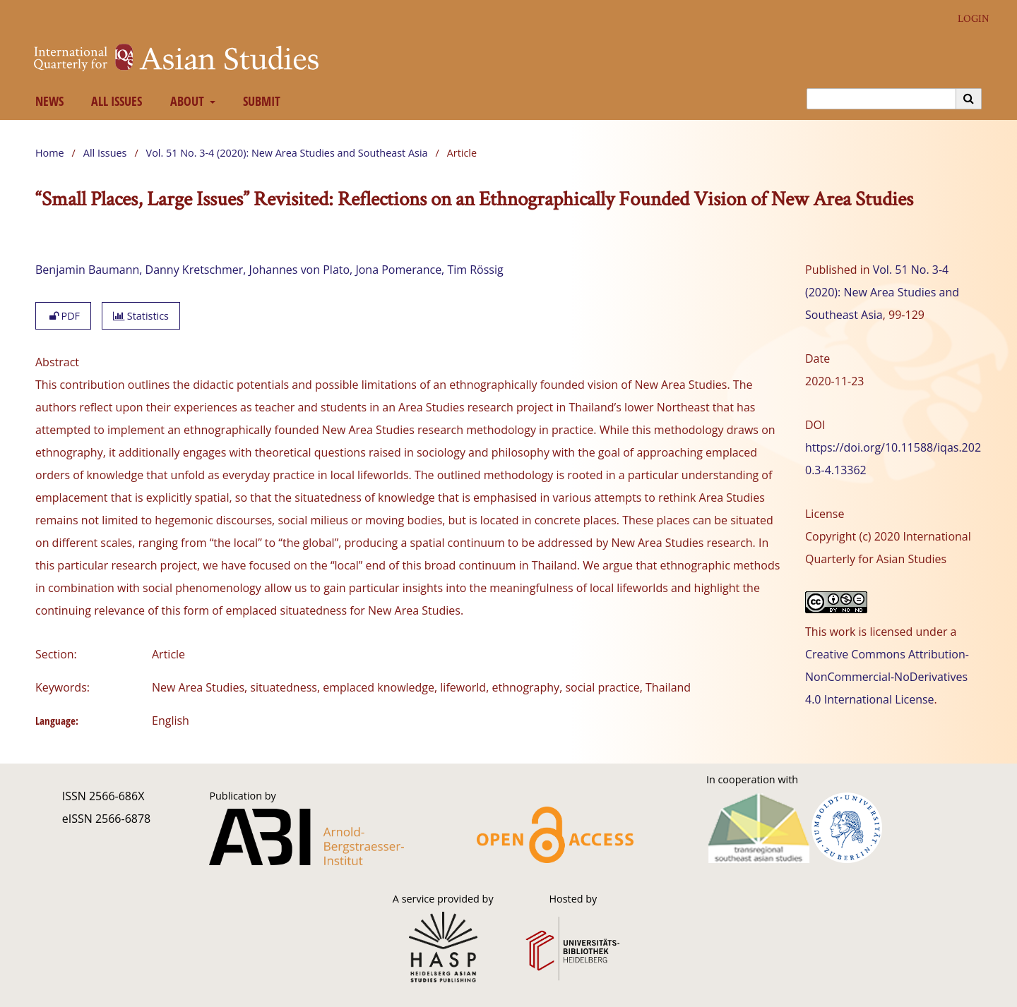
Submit (259, 101)
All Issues (114, 101)
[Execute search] (969, 98)
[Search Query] (881, 98)
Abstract (57, 362)
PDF (63, 315)
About (185, 101)
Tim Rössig (475, 269)
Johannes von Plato (299, 269)
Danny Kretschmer (194, 269)
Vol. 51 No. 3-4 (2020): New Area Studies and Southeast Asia (287, 152)
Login (968, 19)
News (46, 101)
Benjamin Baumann (87, 269)
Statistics (141, 315)
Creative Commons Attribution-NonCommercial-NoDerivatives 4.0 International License (887, 676)
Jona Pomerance (398, 269)
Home (49, 152)
